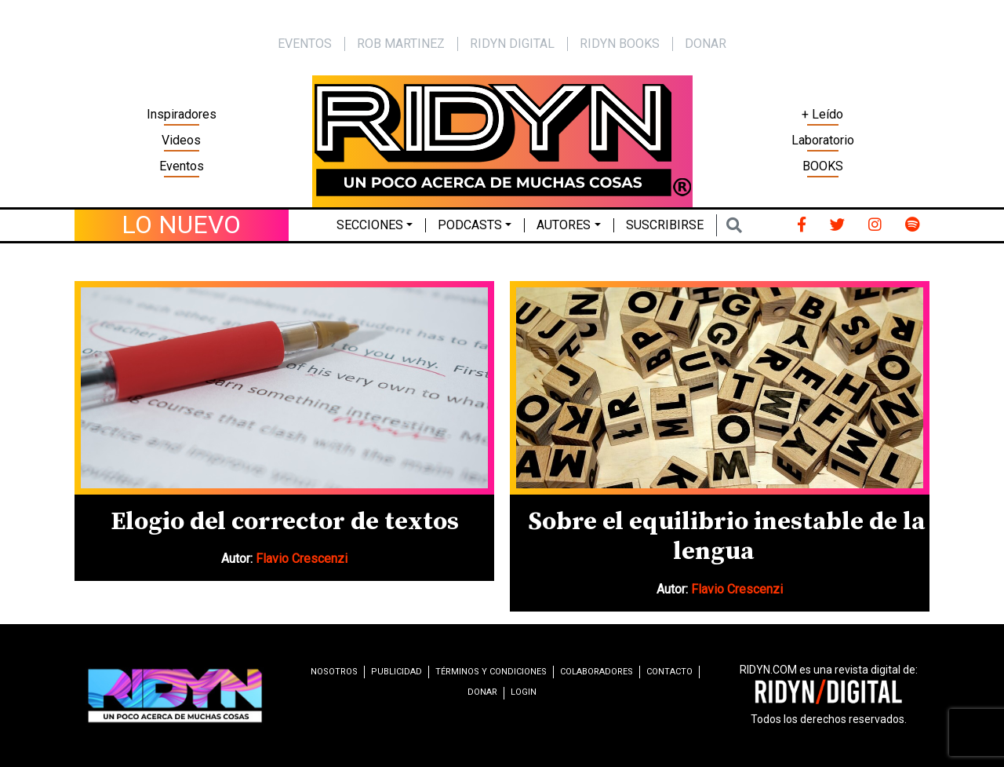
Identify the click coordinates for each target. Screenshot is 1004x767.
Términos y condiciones (491, 672)
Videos (181, 140)
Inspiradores (181, 114)
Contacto (669, 672)
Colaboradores (596, 672)
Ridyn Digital (512, 43)
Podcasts (470, 224)
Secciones (369, 224)
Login (524, 692)
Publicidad (396, 672)
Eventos (181, 166)
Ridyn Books (620, 43)
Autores (564, 224)
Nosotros (334, 672)
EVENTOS (305, 43)
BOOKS (822, 166)
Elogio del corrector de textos (285, 522)
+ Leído (822, 114)
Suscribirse (665, 224)
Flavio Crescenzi (301, 558)
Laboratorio (822, 140)
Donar (705, 43)
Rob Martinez (401, 43)
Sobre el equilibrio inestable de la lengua (726, 537)
